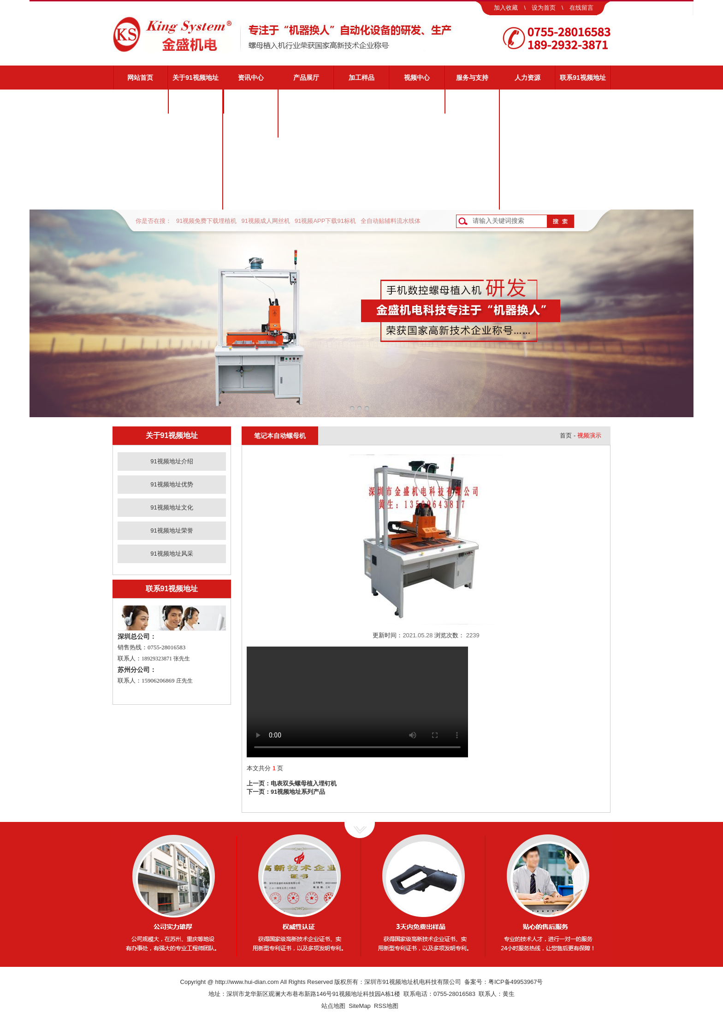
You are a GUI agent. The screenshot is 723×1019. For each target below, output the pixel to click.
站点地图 (333, 1005)
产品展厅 (306, 77)
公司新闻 (251, 101)
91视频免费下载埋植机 (206, 220)
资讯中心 (251, 77)
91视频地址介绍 (195, 101)
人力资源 (527, 77)
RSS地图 (386, 1005)
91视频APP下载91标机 (325, 220)
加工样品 (361, 77)
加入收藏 (506, 7)
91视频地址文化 (195, 149)
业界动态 (251, 125)
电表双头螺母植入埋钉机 (304, 783)
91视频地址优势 (195, 125)
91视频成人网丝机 (265, 220)
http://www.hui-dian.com (247, 981)
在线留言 (581, 7)
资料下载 (472, 173)
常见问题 (472, 149)
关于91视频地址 (195, 77)
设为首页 (544, 7)
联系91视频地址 (583, 77)
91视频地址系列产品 (298, 791)
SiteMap (360, 1005)
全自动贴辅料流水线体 (391, 220)
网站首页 (140, 77)
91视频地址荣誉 (195, 173)
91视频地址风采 (195, 197)
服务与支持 (472, 77)
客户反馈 (472, 197)
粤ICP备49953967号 (515, 981)
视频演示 (472, 125)
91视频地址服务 (472, 101)
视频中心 (417, 77)
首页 (566, 435)
